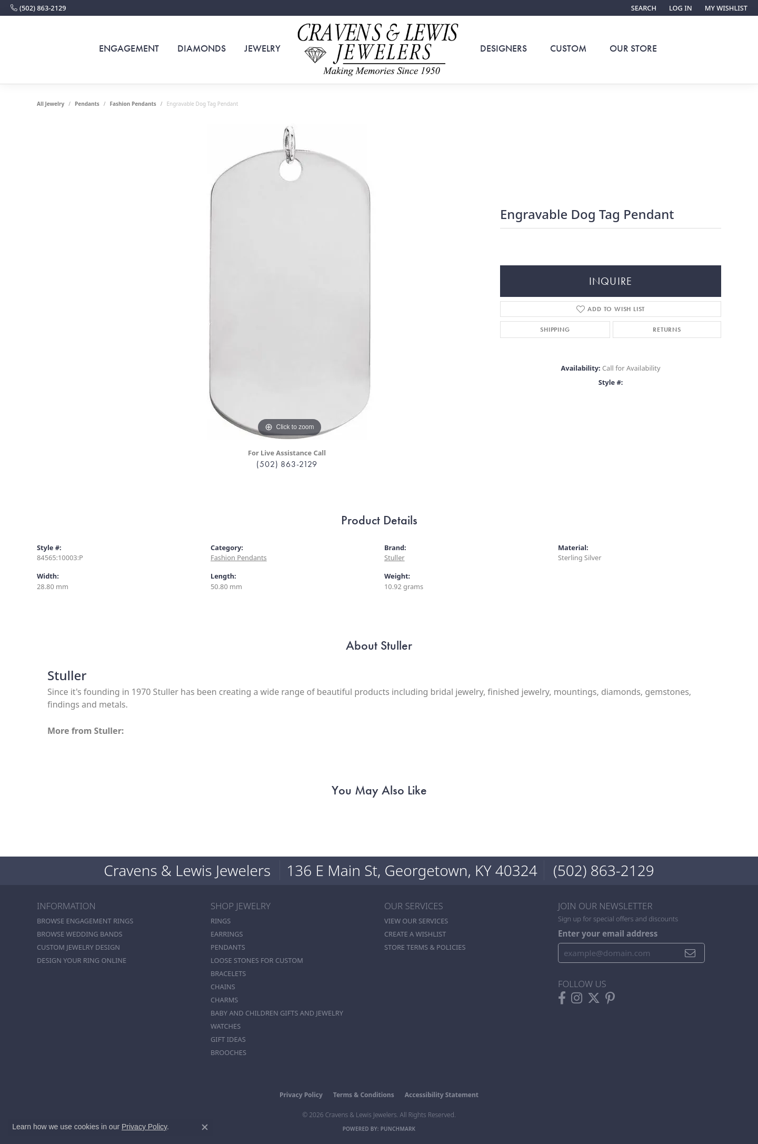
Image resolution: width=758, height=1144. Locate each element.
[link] (38, 8)
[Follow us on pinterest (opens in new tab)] (610, 998)
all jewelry (50, 103)
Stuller (394, 557)
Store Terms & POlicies (424, 947)
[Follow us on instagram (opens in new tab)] (576, 998)
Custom (568, 48)
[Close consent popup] (205, 1127)
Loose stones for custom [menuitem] (257, 960)
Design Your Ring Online (81, 960)
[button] (642, 8)
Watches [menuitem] (226, 1026)
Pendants (87, 103)
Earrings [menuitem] (227, 934)
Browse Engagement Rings (85, 921)
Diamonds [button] (201, 48)
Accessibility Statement (441, 1094)
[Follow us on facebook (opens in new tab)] (562, 998)
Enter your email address (607, 933)
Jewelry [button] (262, 48)
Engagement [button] (129, 48)
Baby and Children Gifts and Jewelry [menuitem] (277, 1013)
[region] (289, 282)
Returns (667, 329)
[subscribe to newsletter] (690, 952)
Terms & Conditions (363, 1094)
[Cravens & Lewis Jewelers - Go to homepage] (379, 50)
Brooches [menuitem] (228, 1052)
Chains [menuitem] (223, 986)
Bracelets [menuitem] (228, 973)
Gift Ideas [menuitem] (228, 1039)
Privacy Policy (301, 1094)
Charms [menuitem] (224, 999)
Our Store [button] (633, 48)
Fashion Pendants (133, 103)
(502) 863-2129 (286, 464)
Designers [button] (503, 48)
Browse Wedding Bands (80, 934)
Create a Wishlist (415, 934)
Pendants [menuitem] (228, 947)
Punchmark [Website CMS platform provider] (398, 1128)
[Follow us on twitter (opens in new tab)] (593, 998)
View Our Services (416, 921)
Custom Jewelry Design (78, 947)
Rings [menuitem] (221, 921)
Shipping (555, 329)
